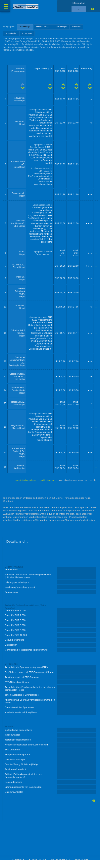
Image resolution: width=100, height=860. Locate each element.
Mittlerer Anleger (43, 27)
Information (78, 3)
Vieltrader (76, 27)
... (96, 99)
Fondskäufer (11, 33)
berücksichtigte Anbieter (25, 480)
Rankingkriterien (47, 480)
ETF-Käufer (27, 33)
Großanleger (61, 27)
